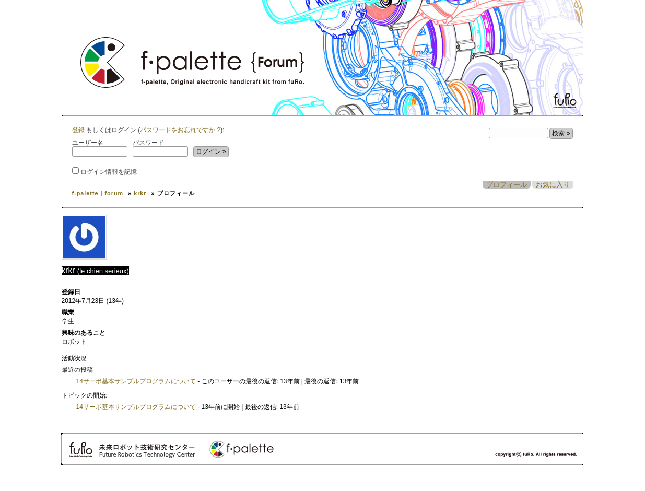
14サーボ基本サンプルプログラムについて (136, 381)
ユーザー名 (99, 148)
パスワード (160, 148)
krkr (140, 193)
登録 (78, 130)
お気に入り (553, 185)
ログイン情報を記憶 (104, 171)
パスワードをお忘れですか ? (180, 130)
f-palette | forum (98, 193)
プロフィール (506, 185)
